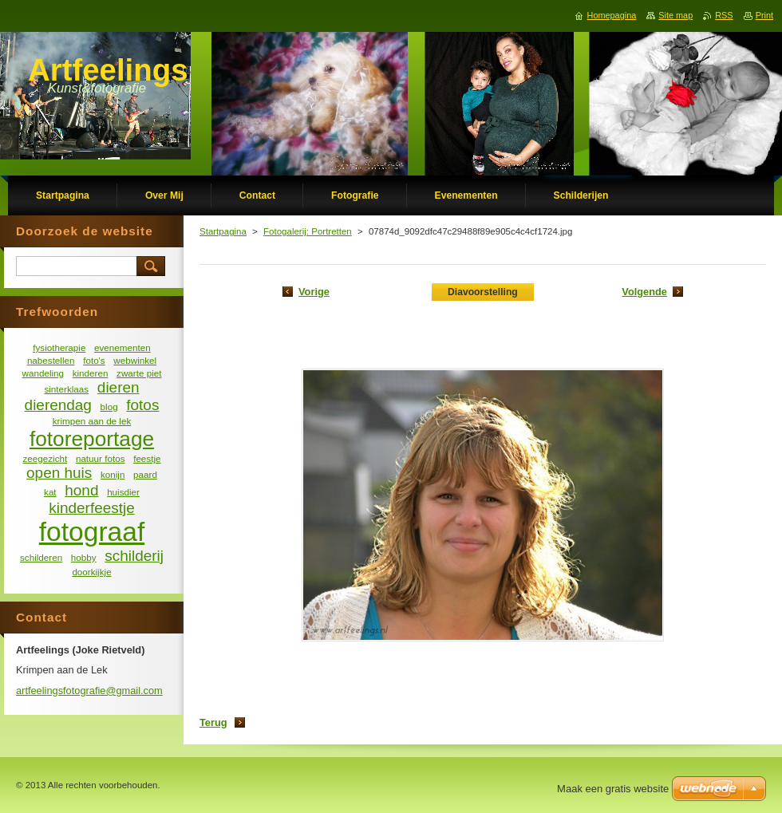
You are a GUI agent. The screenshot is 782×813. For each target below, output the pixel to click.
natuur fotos (100, 458)
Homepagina (612, 15)
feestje (146, 458)
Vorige (314, 292)
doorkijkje (91, 571)
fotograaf (91, 532)
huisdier (123, 492)
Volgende (644, 292)
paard (145, 474)
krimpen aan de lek (92, 421)
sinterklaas (66, 389)
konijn (112, 474)
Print (764, 15)
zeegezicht (45, 458)
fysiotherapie (59, 347)
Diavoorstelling (483, 292)
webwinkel (134, 360)
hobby (84, 557)
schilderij (134, 555)
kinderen (91, 373)
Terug (213, 722)
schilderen (41, 557)
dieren (118, 387)
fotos (142, 405)
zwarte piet (139, 373)
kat (50, 492)
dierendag (58, 405)
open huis (59, 472)
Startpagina (223, 231)
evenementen (122, 347)
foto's (94, 360)
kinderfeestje (91, 507)
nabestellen (51, 360)
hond (81, 490)
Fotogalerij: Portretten (307, 231)
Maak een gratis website (613, 789)
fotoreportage (92, 439)
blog (109, 406)
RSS (724, 15)
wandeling (43, 373)
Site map (675, 15)
